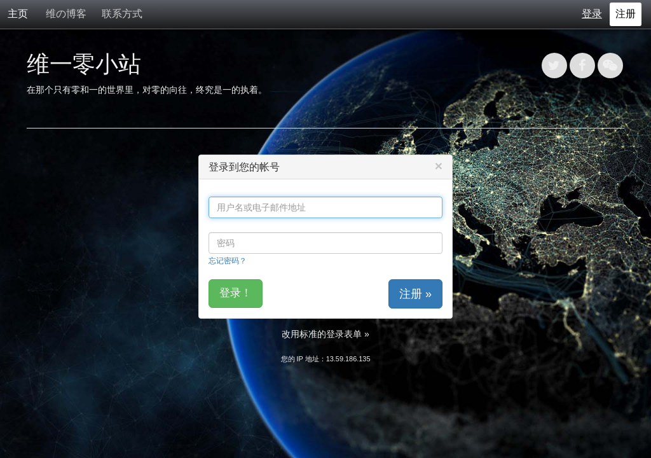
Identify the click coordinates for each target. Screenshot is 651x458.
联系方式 (122, 13)
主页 (18, 13)
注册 (625, 13)
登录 (592, 13)
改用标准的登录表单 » (325, 334)
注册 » (415, 294)
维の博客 (66, 13)
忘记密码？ (228, 260)
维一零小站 (84, 64)
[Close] (438, 165)
